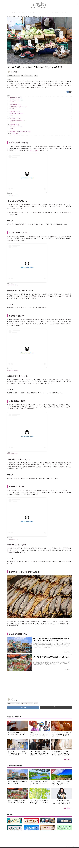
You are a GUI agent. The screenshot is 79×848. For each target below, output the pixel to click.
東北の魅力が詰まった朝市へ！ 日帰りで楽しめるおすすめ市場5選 (34, 67)
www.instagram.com (12, 195)
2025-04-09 (14, 72)
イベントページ (34, 150)
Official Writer (14, 71)
